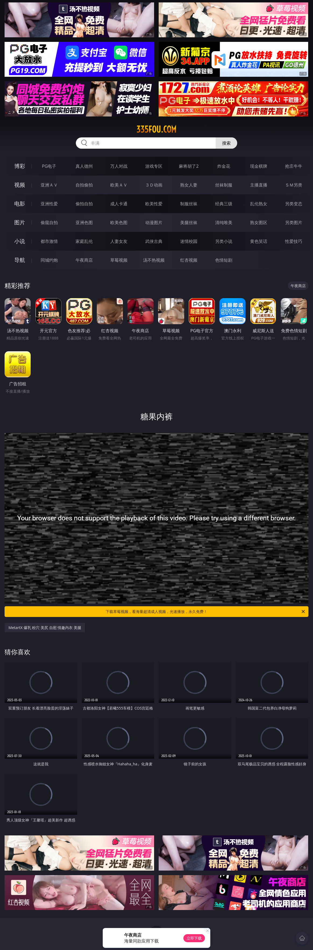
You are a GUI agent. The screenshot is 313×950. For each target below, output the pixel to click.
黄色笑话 (258, 241)
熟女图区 (258, 222)
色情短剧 (223, 260)
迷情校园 (188, 241)
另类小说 (223, 241)
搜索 (226, 143)
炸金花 (223, 166)
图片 (19, 222)
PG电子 (49, 166)
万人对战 (118, 166)
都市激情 (49, 241)
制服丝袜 (188, 204)
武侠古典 (153, 241)
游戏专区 (153, 166)
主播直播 (258, 185)
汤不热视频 (154, 260)
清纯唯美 (223, 222)
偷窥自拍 (49, 222)
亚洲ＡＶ (49, 185)
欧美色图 (118, 222)
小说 (19, 241)
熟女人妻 (188, 185)
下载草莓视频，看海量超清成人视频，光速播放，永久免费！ (206, 611)
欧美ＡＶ (118, 185)
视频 (19, 184)
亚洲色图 (84, 222)
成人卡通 (118, 204)
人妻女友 (118, 241)
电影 (19, 203)
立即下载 (194, 938)
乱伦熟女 (258, 204)
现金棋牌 (258, 166)
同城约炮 (49, 260)
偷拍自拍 (84, 204)
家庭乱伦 (84, 241)
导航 (19, 260)
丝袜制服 (223, 185)
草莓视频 (118, 260)
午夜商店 (84, 260)
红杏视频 (188, 260)
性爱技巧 (293, 241)
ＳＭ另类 (293, 185)
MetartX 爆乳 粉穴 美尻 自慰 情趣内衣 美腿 (44, 627)
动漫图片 (153, 222)
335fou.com (156, 129)
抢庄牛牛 (293, 166)
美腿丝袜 (188, 222)
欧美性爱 (153, 204)
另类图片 (293, 222)
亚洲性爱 (49, 204)
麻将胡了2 (188, 166)
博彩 (19, 166)
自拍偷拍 (84, 185)
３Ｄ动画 (153, 185)
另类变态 (293, 204)
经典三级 (223, 204)
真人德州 (84, 166)
